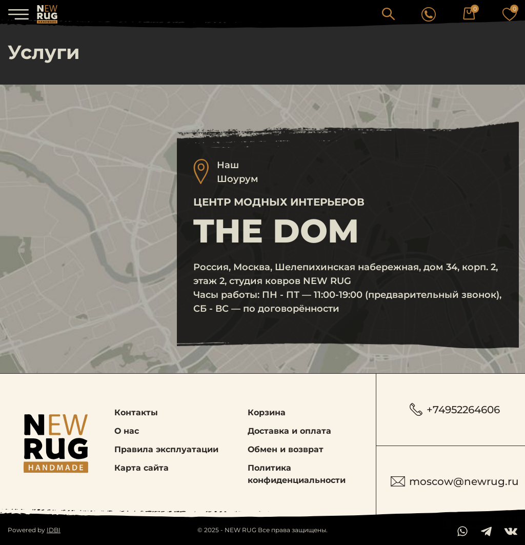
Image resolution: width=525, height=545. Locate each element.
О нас (126, 431)
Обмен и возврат (286, 449)
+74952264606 (455, 409)
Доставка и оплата (289, 431)
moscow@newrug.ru (455, 481)
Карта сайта (141, 468)
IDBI (53, 530)
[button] (388, 13)
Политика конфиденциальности (297, 474)
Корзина (267, 412)
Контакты (136, 412)
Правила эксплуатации (166, 449)
